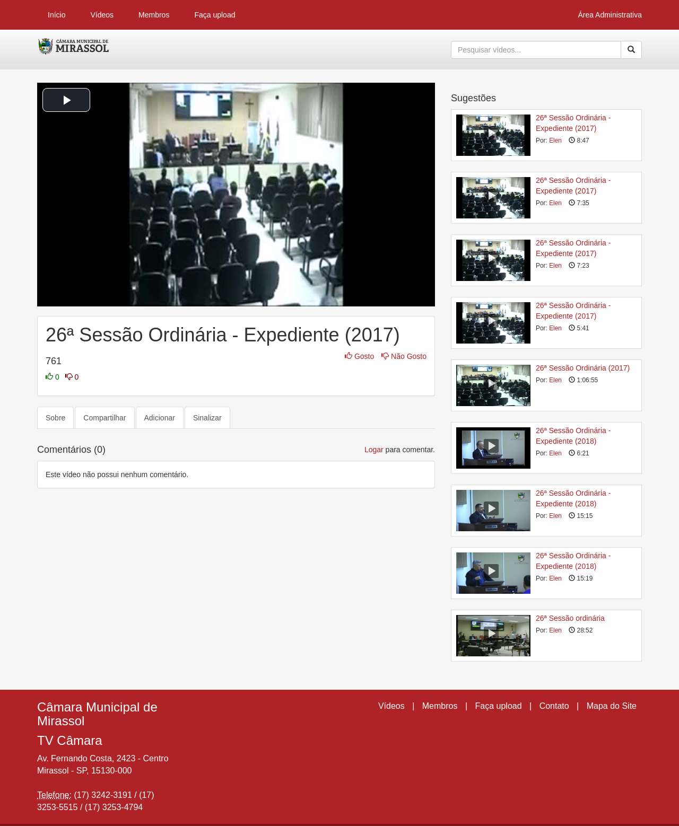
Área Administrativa (610, 15)
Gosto (360, 356)
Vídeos (102, 15)
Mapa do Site (612, 705)
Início (56, 15)
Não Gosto (403, 356)
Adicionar (159, 418)
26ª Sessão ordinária (570, 618)
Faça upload (214, 15)
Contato (554, 705)
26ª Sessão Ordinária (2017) (583, 368)
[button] (66, 100)
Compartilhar (104, 418)
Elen (555, 140)
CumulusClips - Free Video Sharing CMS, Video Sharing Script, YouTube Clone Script (74, 50)
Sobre (55, 418)
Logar (374, 449)
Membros (153, 15)
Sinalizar (207, 418)
